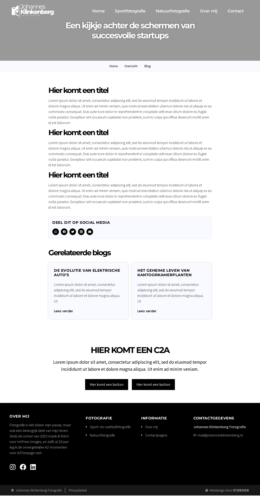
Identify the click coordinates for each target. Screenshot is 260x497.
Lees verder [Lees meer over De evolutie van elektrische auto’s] (63, 311)
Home (98, 11)
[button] (55, 231)
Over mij (208, 11)
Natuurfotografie (173, 11)
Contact (236, 11)
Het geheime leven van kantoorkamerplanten (164, 272)
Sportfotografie (130, 11)
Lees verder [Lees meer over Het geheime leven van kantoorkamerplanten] (147, 311)
